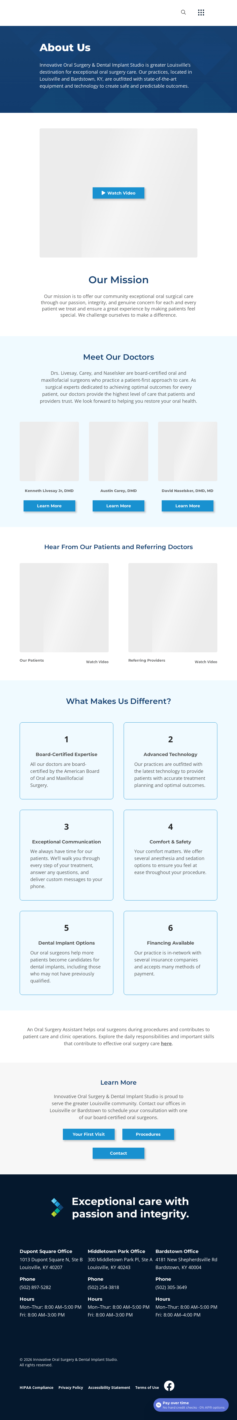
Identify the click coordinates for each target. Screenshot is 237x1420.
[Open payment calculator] (191, 1405)
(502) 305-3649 (171, 1287)
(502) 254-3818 (103, 1287)
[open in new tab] (51, 1263)
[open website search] (187, 12)
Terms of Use (147, 1387)
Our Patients (32, 660)
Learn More (49, 505)
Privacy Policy (70, 1387)
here (166, 1043)
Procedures (148, 1134)
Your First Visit (89, 1134)
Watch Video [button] (118, 192)
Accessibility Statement (109, 1387)
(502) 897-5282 (35, 1287)
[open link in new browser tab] (169, 1386)
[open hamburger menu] (201, 13)
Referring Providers (146, 660)
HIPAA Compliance (36, 1387)
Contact (118, 1153)
